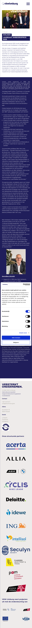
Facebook (5, 419)
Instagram (5, 421)
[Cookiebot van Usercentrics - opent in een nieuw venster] (23, 285)
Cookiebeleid (6, 395)
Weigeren (16, 342)
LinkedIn (4, 417)
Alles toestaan (16, 337)
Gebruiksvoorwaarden (9, 392)
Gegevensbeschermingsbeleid (11, 394)
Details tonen (23, 332)
